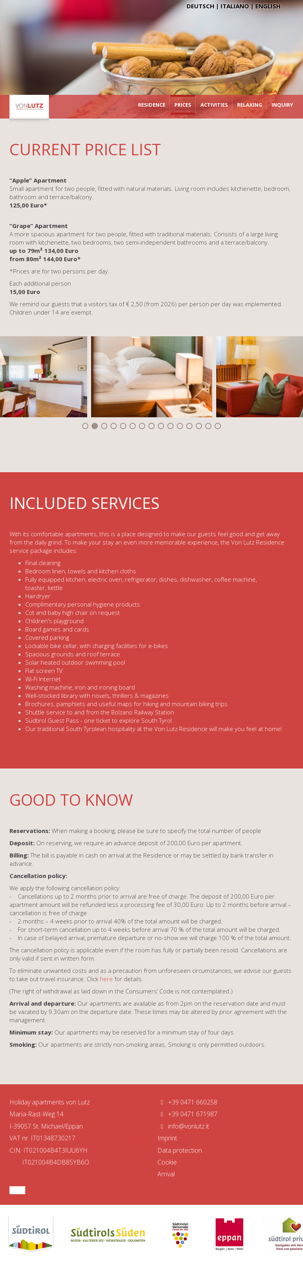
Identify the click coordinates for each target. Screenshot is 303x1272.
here (107, 979)
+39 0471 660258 (187, 1102)
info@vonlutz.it (183, 1126)
